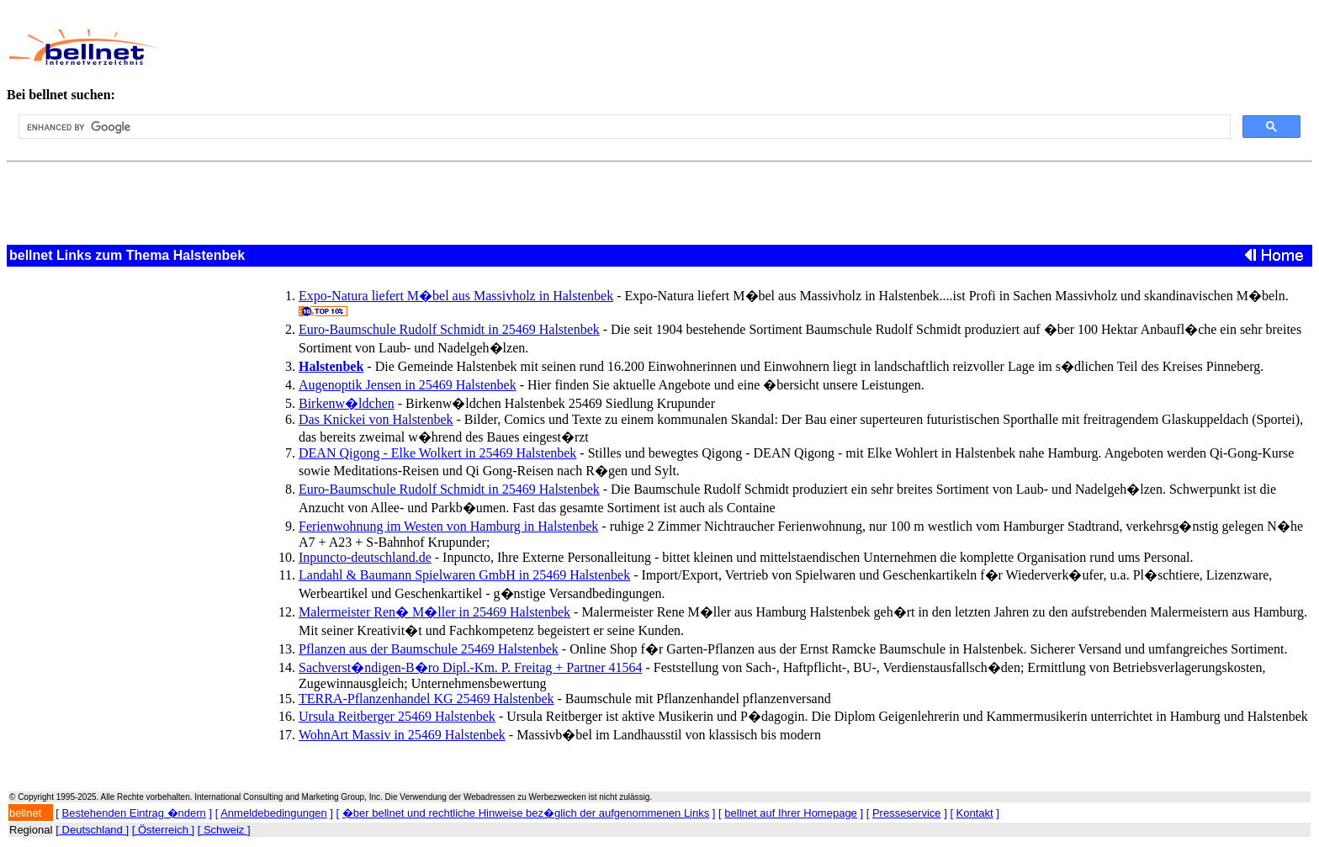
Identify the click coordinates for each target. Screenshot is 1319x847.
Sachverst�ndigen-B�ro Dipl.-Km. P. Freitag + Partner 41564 (471, 667)
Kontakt (974, 813)
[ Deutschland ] (92, 829)
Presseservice (906, 813)
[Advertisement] (575, 47)
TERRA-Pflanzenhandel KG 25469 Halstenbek (426, 698)
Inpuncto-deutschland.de (365, 557)
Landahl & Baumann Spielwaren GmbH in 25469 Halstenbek (464, 575)
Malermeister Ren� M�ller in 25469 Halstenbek (434, 612)
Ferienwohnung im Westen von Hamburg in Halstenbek (448, 526)
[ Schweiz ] (224, 829)
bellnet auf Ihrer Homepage (790, 813)
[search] (623, 127)
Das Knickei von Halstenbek (376, 419)
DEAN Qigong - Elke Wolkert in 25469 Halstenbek (437, 453)
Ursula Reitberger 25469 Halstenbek (397, 716)
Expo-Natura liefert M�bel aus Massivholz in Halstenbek (456, 296)
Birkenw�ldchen (347, 403)
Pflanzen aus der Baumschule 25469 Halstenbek (429, 649)
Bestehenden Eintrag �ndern (134, 813)
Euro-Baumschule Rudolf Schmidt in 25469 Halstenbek (449, 329)
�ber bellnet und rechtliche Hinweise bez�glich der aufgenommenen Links (525, 813)
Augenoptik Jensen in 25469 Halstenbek (407, 385)
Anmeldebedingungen (273, 813)
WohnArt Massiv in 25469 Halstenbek (402, 735)
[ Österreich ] (163, 829)
